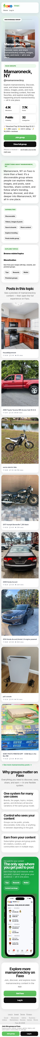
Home (5, 10)
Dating (24, 1018)
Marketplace (14, 1020)
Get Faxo (20, 993)
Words (35, 1020)
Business (32, 1018)
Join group (20, 137)
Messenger (15, 1018)
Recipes (22, 1020)
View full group (20, 144)
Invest (16, 1014)
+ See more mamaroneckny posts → (17, 765)
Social (6, 1018)
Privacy (29, 1014)
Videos (4, 1020)
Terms (22, 1014)
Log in (11, 10)
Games (29, 1020)
